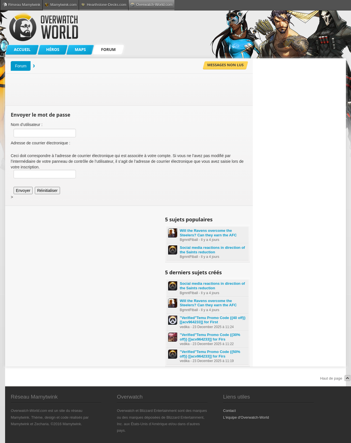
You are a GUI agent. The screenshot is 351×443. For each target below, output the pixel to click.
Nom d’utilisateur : (26, 124)
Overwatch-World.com (151, 5)
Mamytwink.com (60, 5)
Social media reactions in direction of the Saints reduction (212, 249)
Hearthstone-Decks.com (103, 5)
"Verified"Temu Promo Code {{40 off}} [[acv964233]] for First (212, 320)
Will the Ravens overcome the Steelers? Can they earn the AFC (208, 232)
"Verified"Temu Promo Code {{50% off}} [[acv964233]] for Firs (210, 354)
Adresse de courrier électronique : (40, 143)
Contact (229, 410)
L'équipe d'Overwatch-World (246, 417)
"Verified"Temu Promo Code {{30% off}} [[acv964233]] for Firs (210, 337)
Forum (20, 66)
